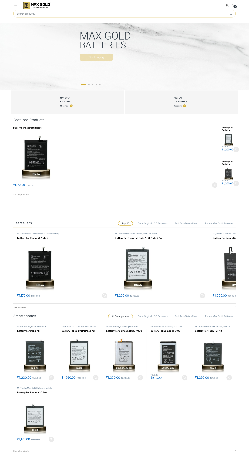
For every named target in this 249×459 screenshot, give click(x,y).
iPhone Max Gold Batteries (219, 223)
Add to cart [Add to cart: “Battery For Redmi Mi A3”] (229, 377)
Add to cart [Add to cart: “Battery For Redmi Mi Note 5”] (214, 185)
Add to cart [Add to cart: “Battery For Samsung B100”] (184, 377)
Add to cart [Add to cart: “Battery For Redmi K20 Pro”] (51, 439)
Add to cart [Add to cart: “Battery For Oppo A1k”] (51, 377)
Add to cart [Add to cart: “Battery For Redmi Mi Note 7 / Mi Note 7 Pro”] (236, 149)
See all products (21, 194)
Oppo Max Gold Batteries (31, 327)
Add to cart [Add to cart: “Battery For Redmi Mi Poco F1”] (236, 183)
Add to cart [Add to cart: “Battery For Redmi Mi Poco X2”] (95, 377)
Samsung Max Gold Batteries (122, 327)
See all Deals (19, 307)
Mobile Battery (52, 234)
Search (231, 13)
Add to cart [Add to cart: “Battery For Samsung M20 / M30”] (140, 377)
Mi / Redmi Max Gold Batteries (31, 234)
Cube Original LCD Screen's (153, 223)
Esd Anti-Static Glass (186, 223)
